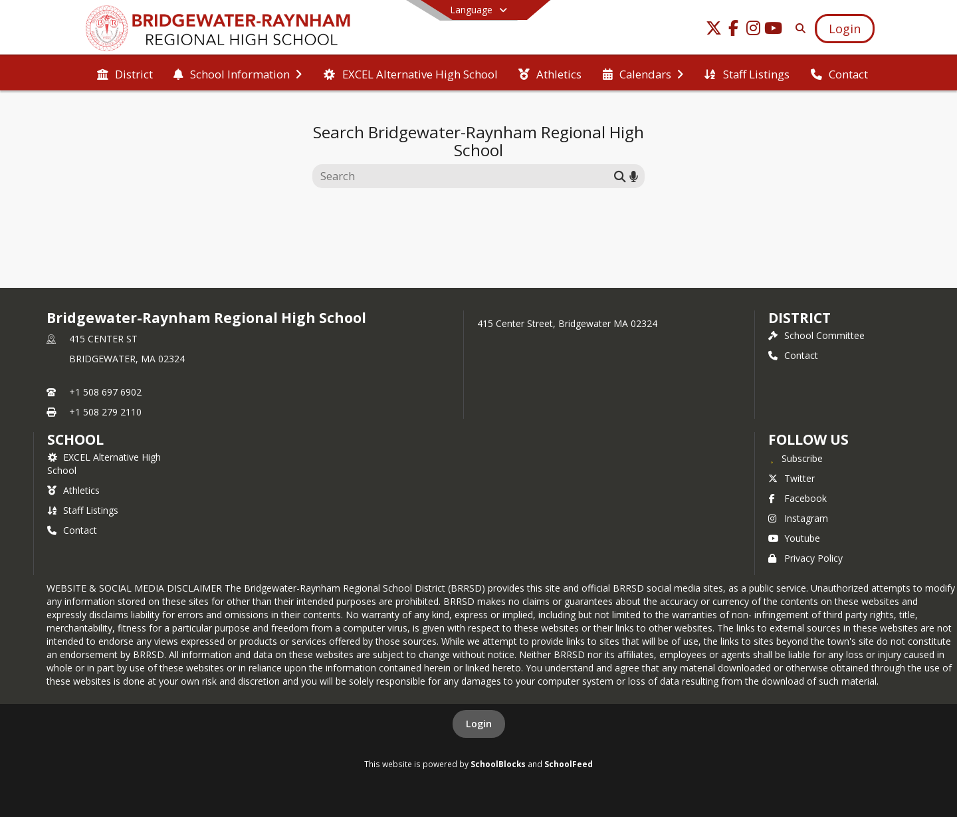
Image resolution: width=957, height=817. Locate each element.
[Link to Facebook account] (734, 30)
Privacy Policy (805, 558)
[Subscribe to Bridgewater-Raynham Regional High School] (795, 458)
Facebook (797, 498)
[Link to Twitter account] (714, 30)
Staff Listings (82, 510)
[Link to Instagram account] (754, 30)
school (75, 439)
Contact (793, 355)
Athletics (73, 490)
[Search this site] (465, 176)
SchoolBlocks (498, 764)
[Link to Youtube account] (774, 30)
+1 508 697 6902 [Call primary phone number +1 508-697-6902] (105, 392)
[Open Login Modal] (845, 28)
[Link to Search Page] (797, 28)
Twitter (791, 478)
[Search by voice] (633, 176)
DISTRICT (799, 317)
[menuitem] (125, 73)
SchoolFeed (568, 764)
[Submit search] (620, 176)
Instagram (798, 518)
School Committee (816, 335)
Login (479, 723)
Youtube (794, 538)
